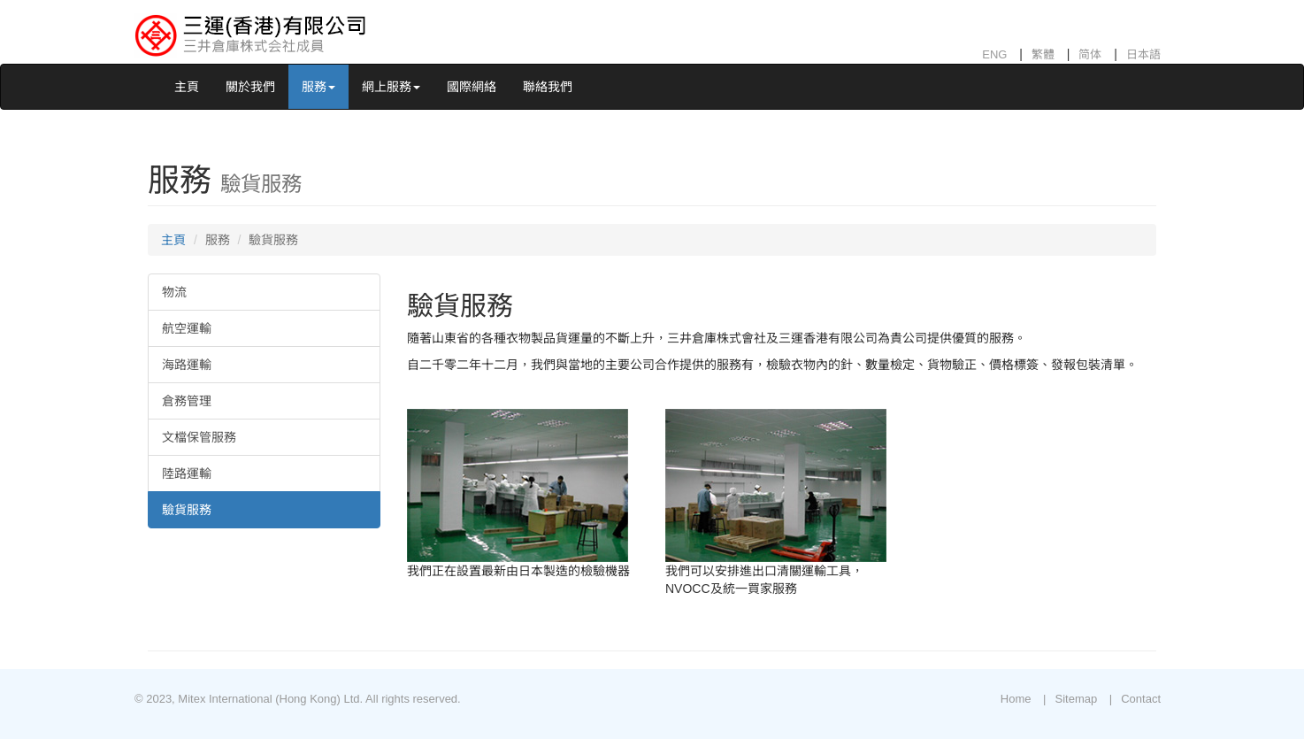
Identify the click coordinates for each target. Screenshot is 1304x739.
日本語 (1143, 54)
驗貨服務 (186, 510)
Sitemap (1076, 698)
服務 (318, 87)
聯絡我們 (547, 87)
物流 (174, 292)
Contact (1141, 698)
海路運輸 (186, 365)
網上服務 (391, 87)
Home (1016, 698)
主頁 (186, 87)
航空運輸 (186, 328)
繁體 (1043, 54)
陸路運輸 (186, 473)
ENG (994, 54)
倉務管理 (186, 401)
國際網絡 (471, 87)
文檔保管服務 (199, 437)
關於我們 (250, 87)
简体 (1089, 54)
